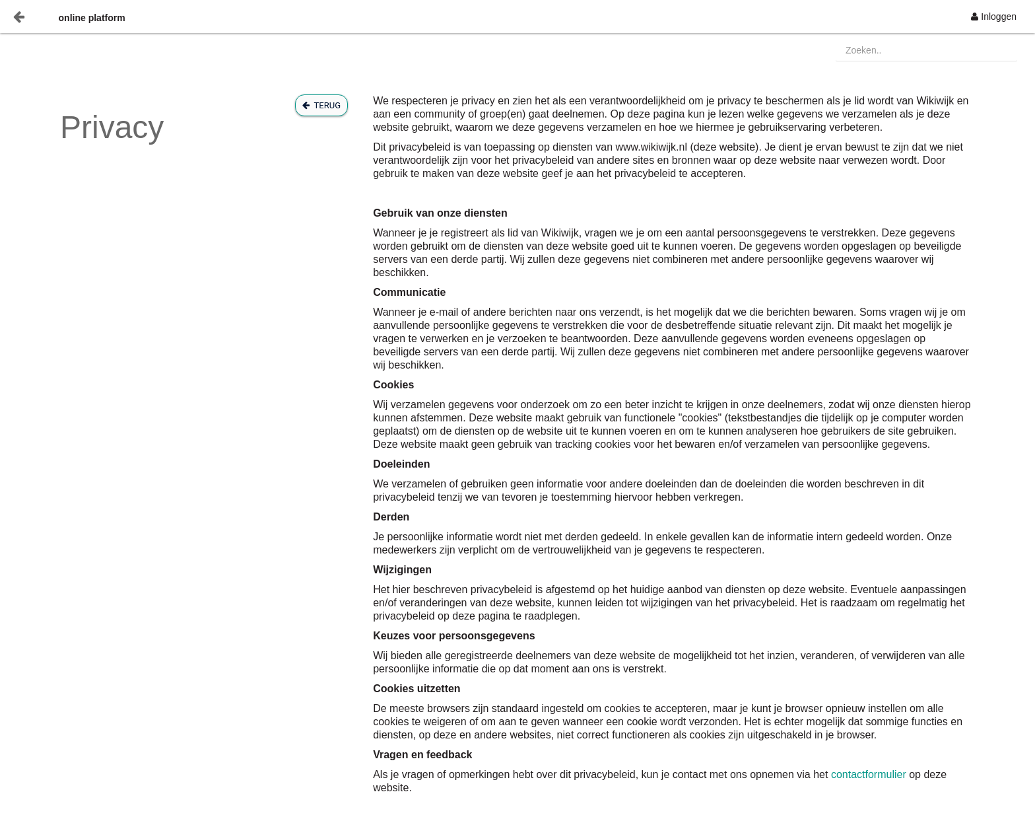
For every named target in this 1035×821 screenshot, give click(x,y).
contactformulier (870, 774)
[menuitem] (994, 16)
